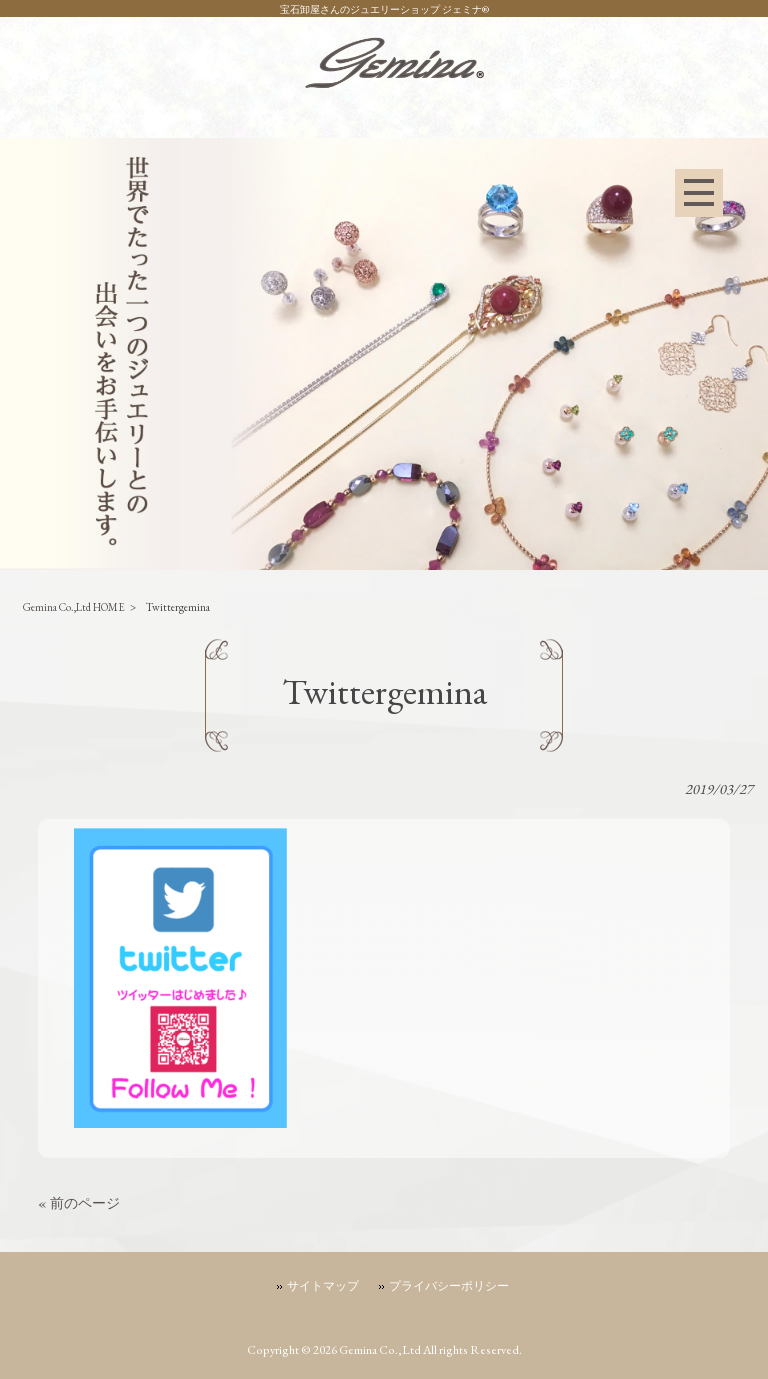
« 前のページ (79, 1202)
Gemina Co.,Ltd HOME (74, 607)
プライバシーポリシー (449, 1286)
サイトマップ (323, 1286)
